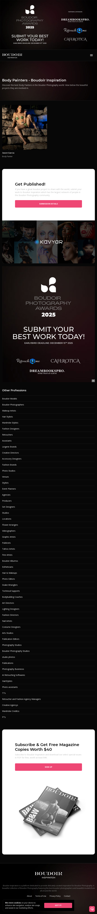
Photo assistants (10, 687)
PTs (4, 717)
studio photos (8, 657)
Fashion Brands (9, 464)
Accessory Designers (11, 458)
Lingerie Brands (9, 446)
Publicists (6, 542)
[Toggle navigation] (91, 55)
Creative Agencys (10, 705)
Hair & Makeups (9, 573)
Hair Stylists (7, 416)
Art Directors (8, 603)
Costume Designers (11, 627)
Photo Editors (8, 579)
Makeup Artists (9, 410)
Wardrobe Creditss (10, 711)
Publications (7, 663)
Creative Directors (10, 452)
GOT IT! (58, 905)
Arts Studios (7, 633)
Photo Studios (8, 470)
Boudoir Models (9, 398)
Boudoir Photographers (13, 404)
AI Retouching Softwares (13, 675)
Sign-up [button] (48, 767)
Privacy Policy (55, 896)
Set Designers (8, 506)
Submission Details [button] (48, 204)
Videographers (8, 530)
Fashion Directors (10, 615)
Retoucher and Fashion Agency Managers (21, 699)
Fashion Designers (10, 428)
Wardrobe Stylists (10, 422)
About (29, 896)
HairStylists (7, 681)
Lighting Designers (10, 609)
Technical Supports (11, 591)
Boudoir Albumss (10, 561)
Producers (7, 500)
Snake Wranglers (10, 585)
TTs (4, 693)
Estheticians (7, 567)
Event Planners (9, 488)
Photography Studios (12, 645)
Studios (5, 512)
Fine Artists (7, 554)
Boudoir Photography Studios (16, 651)
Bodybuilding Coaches (12, 597)
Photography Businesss (13, 669)
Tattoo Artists (8, 548)
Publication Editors (10, 639)
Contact (67, 896)
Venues (5, 476)
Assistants (7, 440)
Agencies (6, 494)
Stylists (5, 482)
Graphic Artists (9, 536)
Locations (6, 518)
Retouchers (7, 434)
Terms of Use (40, 896)
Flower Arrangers (10, 524)
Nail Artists (7, 621)
